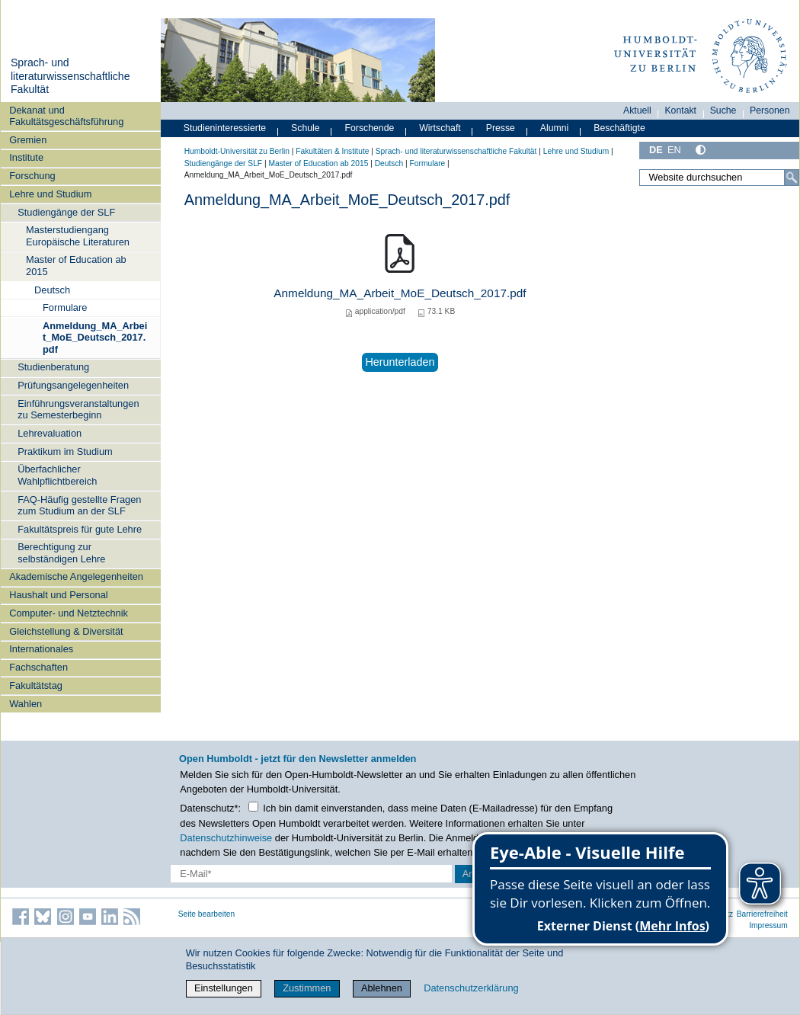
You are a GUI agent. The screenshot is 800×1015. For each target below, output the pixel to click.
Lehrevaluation (50, 433)
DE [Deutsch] (656, 149)
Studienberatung (53, 367)
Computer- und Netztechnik (68, 613)
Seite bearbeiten (206, 914)
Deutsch (52, 290)
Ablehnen (381, 988)
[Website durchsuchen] (719, 177)
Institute (26, 157)
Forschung (32, 175)
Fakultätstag (35, 685)
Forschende (370, 128)
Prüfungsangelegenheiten (73, 385)
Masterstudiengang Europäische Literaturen (78, 235)
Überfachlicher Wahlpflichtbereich (57, 474)
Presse (500, 128)
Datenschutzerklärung (471, 988)
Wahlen (25, 703)
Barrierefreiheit (762, 914)
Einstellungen (223, 988)
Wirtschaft (440, 128)
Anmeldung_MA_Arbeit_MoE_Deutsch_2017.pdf (95, 337)
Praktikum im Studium (65, 451)
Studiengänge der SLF (66, 212)
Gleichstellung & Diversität (66, 631)
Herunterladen (399, 362)
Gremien (27, 140)
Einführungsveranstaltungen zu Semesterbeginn (78, 409)
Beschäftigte (619, 128)
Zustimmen (307, 988)
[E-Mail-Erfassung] (311, 873)
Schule (305, 128)
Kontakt (680, 110)
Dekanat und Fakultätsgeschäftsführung (66, 115)
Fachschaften (38, 667)
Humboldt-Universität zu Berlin (237, 151)
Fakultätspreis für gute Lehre (80, 529)
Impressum (768, 925)
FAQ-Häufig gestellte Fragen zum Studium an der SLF (79, 505)
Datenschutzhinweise (226, 838)
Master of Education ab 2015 (76, 265)
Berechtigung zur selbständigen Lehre (61, 552)
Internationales (41, 649)
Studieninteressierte (225, 128)
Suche (723, 110)
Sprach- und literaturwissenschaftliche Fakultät (70, 75)
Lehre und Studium (50, 194)
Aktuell (637, 110)
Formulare (65, 307)
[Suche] (791, 177)
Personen (770, 110)
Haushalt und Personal (58, 594)
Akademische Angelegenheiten (76, 576)
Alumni (554, 128)
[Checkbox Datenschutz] (253, 807)
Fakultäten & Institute (332, 151)
